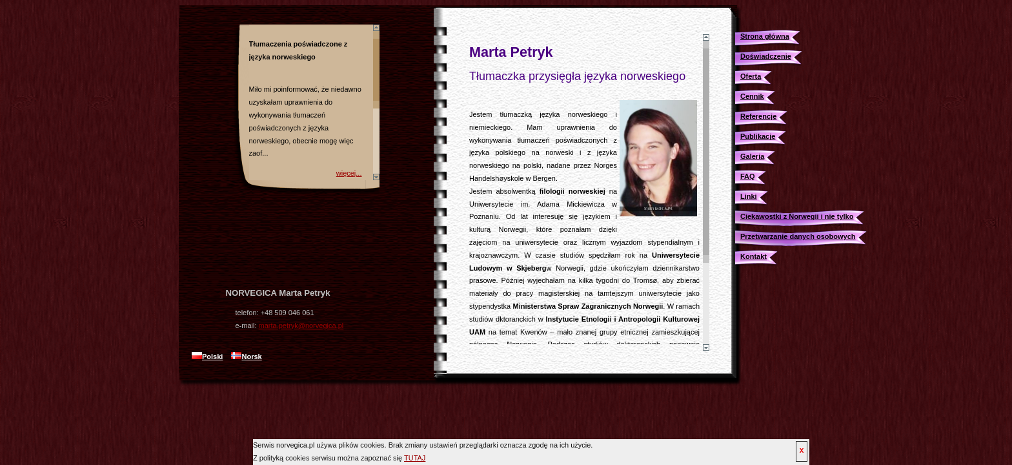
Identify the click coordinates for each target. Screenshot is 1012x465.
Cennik (752, 96)
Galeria (752, 156)
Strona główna (764, 36)
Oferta (750, 76)
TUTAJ (414, 458)
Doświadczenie (765, 56)
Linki (748, 196)
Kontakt (753, 256)
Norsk (246, 356)
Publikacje (757, 136)
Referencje (758, 116)
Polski (207, 356)
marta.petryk (301, 325)
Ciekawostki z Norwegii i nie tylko (796, 216)
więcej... (349, 173)
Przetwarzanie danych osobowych (798, 236)
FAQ (747, 176)
